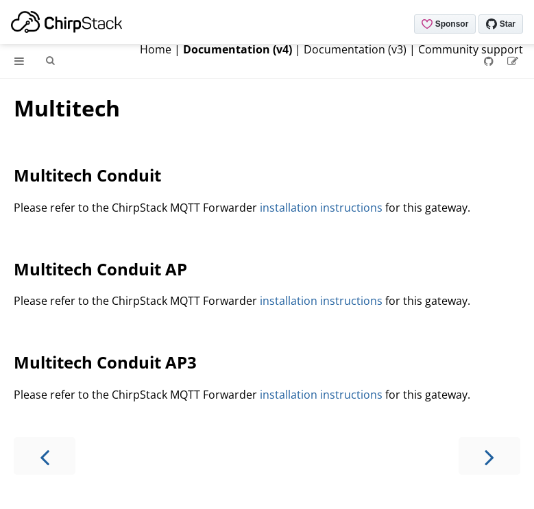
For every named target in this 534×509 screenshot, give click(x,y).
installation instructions (321, 207)
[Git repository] (490, 61)
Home (155, 49)
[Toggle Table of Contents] (19, 61)
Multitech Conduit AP (100, 269)
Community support (470, 49)
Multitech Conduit (87, 175)
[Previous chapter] (44, 456)
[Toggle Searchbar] (50, 61)
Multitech (67, 108)
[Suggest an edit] (513, 61)
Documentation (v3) (355, 49)
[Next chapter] (489, 456)
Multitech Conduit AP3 (105, 362)
